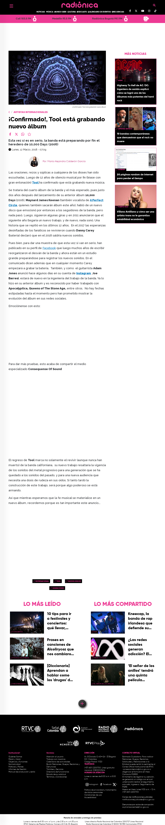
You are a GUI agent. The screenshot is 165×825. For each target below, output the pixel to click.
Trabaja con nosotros (55, 759)
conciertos (18, 632)
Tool (35, 182)
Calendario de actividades (58, 762)
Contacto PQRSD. (130, 774)
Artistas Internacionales (31, 112)
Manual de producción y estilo (22, 772)
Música (49, 12)
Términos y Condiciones (56, 777)
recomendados (19, 684)
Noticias (41, 12)
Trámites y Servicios (54, 769)
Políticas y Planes (16, 767)
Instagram (83, 273)
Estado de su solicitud (56, 774)
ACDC (120, 80)
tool (58, 581)
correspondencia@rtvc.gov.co (136, 769)
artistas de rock (125, 129)
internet (121, 169)
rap (95, 632)
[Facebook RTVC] (105, 784)
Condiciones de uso (93, 795)
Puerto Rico (123, 207)
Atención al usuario (54, 757)
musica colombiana (21, 658)
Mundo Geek (61, 12)
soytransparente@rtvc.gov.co (135, 807)
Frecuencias (118, 12)
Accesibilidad (90, 798)
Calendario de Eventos (99, 12)
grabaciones (58, 588)
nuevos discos (74, 581)
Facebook (49, 248)
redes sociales (100, 658)
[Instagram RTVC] (91, 784)
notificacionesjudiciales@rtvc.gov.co (138, 800)
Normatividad (15, 764)
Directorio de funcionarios (57, 772)
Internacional (42, 581)
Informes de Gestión (17, 769)
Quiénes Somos (15, 757)
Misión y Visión (15, 759)
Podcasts (82, 12)
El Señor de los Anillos (104, 684)
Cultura (72, 12)
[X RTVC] (115, 784)
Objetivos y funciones (18, 762)
